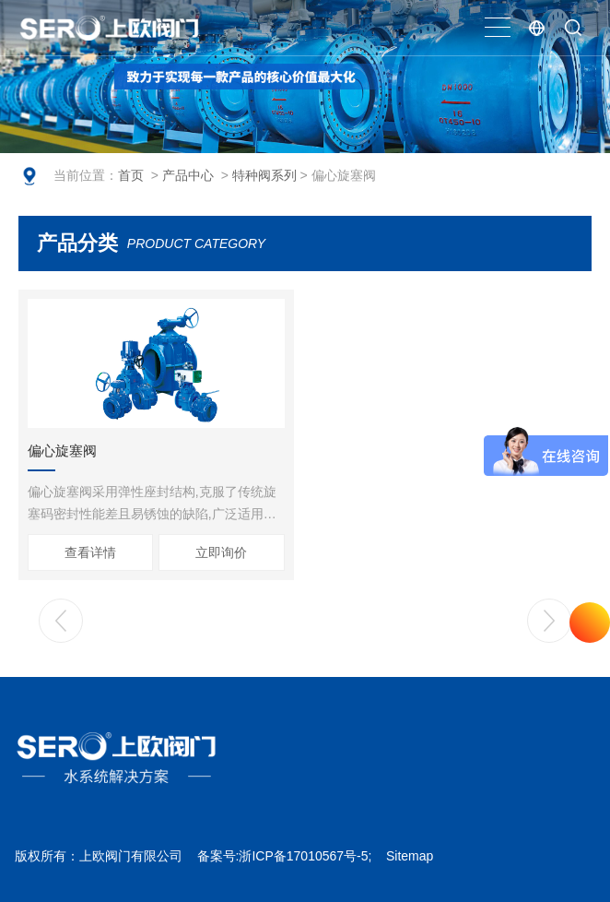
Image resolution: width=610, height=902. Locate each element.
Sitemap (409, 856)
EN (536, 27)
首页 (131, 175)
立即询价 (221, 552)
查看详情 (90, 552)
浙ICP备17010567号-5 (303, 856)
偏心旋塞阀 (62, 450)
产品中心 (188, 175)
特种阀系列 (264, 175)
